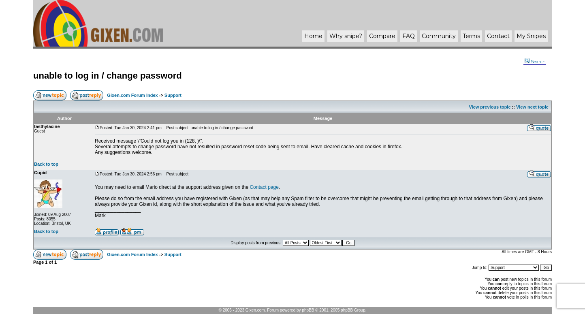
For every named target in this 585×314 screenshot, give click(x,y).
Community (439, 36)
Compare (382, 36)
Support (172, 95)
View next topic (532, 107)
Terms (471, 36)
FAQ (408, 36)
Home (313, 36)
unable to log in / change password (107, 75)
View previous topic (489, 107)
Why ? (345, 36)
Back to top (46, 164)
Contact (498, 36)
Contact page (264, 187)
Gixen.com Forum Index (132, 95)
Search (535, 61)
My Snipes (531, 36)
